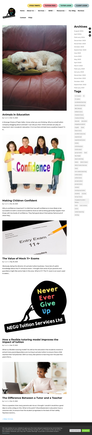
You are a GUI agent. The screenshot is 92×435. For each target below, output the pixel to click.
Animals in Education (16, 114)
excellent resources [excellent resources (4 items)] (80, 133)
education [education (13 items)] (84, 121)
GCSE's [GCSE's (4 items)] (77, 143)
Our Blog (72, 11)
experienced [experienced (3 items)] (78, 137)
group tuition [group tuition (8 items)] (78, 152)
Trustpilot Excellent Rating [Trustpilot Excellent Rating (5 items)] (80, 201)
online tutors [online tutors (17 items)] (78, 177)
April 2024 (77, 34)
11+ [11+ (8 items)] (84, 96)
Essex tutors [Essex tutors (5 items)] (78, 130)
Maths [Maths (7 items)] (76, 162)
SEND (50, 11)
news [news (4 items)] (76, 168)
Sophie (6, 118)
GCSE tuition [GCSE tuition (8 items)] (78, 149)
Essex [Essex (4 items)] (82, 127)
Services (41, 11)
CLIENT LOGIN (81, 5)
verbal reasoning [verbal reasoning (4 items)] (79, 211)
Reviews (81, 11)
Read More (6, 433)
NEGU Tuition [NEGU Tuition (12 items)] (84, 162)
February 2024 (79, 37)
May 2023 (77, 59)
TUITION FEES (50, 5)
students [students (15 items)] (77, 193)
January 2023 (79, 72)
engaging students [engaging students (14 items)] (80, 124)
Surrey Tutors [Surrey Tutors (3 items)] (78, 196)
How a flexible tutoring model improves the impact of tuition (30, 340)
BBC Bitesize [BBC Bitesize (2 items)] (78, 108)
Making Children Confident (19, 200)
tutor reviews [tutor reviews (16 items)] (83, 205)
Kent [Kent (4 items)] (85, 152)
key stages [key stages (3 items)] (77, 155)
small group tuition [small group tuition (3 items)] (80, 190)
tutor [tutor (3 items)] (76, 205)
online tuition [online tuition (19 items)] (78, 174)
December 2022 (80, 75)
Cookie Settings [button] (75, 430)
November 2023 (80, 44)
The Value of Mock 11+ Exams (20, 258)
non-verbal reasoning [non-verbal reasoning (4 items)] (80, 171)
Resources (61, 11)
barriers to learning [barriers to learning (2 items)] (80, 105)
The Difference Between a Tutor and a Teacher (32, 397)
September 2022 (80, 84)
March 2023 (78, 66)
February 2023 (79, 69)
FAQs (30, 17)
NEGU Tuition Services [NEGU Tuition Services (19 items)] (81, 165)
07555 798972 (34, 5)
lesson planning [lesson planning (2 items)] (79, 159)
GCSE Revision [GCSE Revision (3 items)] (79, 146)
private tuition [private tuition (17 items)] (78, 181)
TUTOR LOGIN (66, 5)
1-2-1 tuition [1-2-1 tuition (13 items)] (78, 96)
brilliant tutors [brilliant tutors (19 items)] (78, 111)
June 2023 (77, 56)
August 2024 (78, 31)
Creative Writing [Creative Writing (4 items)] (79, 118)
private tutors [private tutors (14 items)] (78, 184)
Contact (23, 17)
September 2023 (80, 50)
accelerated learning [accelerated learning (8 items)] (80, 102)
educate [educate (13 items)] (77, 121)
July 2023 (77, 53)
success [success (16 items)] (84, 193)
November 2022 (80, 78)
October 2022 (79, 81)
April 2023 (77, 62)
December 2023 (80, 40)
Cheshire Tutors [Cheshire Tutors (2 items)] (79, 115)
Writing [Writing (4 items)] (77, 215)
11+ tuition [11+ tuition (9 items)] (77, 99)
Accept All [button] (86, 430)
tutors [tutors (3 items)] (76, 208)
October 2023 (79, 47)
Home (22, 11)
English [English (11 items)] (77, 127)
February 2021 (79, 88)
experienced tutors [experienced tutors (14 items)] (80, 140)
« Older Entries (7, 419)
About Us (30, 11)
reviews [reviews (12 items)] (77, 187)
